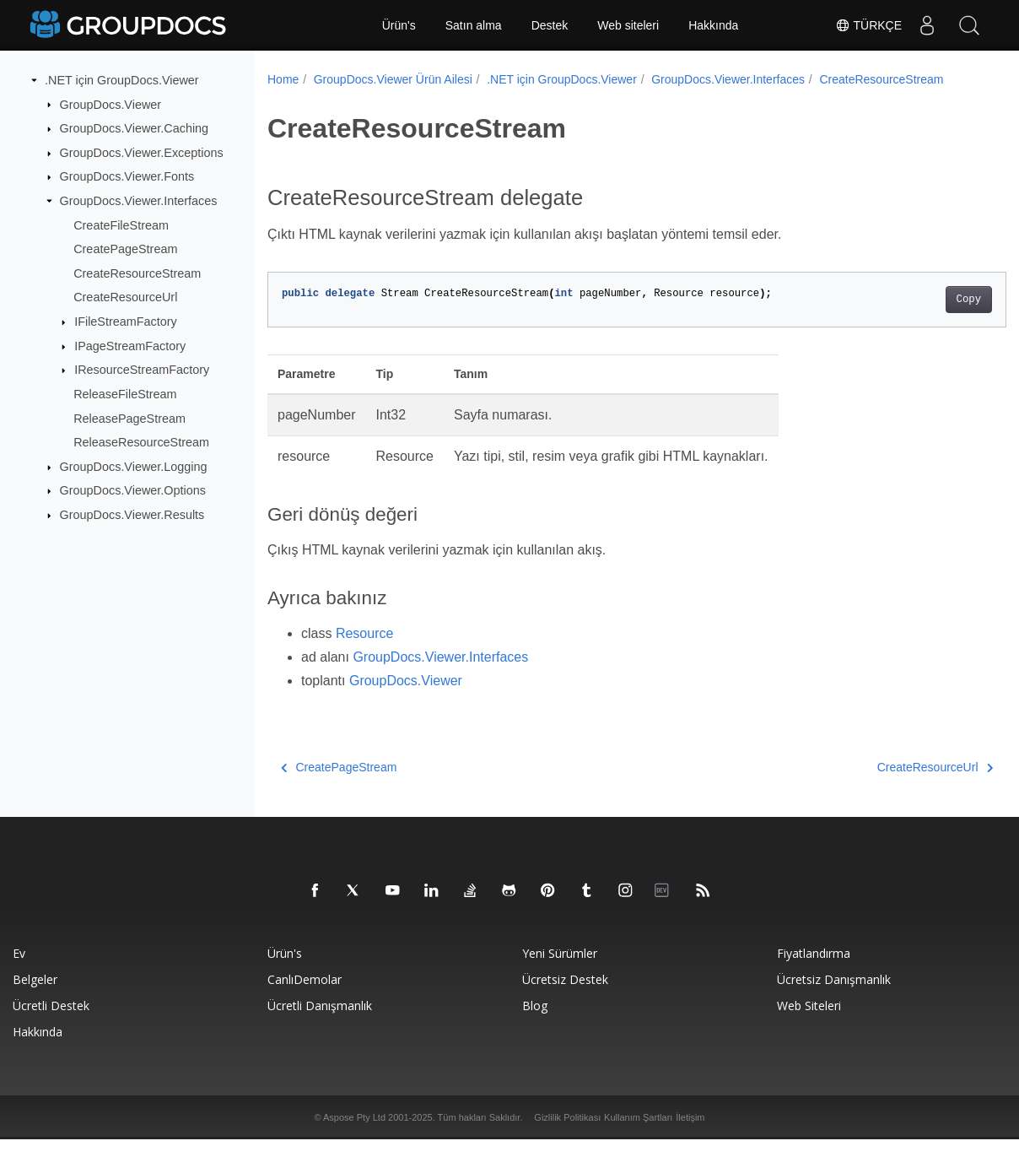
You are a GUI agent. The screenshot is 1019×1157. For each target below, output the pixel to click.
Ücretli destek (51, 1023)
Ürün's (399, 25)
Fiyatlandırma (813, 971)
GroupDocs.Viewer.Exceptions (142, 152)
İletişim (690, 1135)
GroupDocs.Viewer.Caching (134, 128)
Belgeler (35, 997)
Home (283, 79)
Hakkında (713, 25)
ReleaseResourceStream (141, 442)
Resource (364, 651)
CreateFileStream (121, 224)
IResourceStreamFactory (141, 369)
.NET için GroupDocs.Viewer (122, 80)
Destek (550, 25)
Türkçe (868, 25)
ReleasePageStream (129, 417)
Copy (917, 317)
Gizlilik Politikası (567, 1135)
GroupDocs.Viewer (111, 104)
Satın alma (473, 25)
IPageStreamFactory (130, 346)
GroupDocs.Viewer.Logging (134, 466)
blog (534, 1023)
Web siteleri (628, 25)
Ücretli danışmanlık (319, 1023)
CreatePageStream (125, 249)
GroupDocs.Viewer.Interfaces (139, 201)
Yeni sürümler (559, 971)
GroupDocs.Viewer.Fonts (127, 176)
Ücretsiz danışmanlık (834, 997)
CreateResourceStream (137, 273)
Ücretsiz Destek (565, 997)
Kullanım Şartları (638, 1135)
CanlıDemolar (304, 997)
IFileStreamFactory (125, 321)
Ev (19, 971)
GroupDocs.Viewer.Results (132, 515)
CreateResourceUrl (125, 297)
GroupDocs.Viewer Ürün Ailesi (393, 79)
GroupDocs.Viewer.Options (133, 490)
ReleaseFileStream (124, 394)
